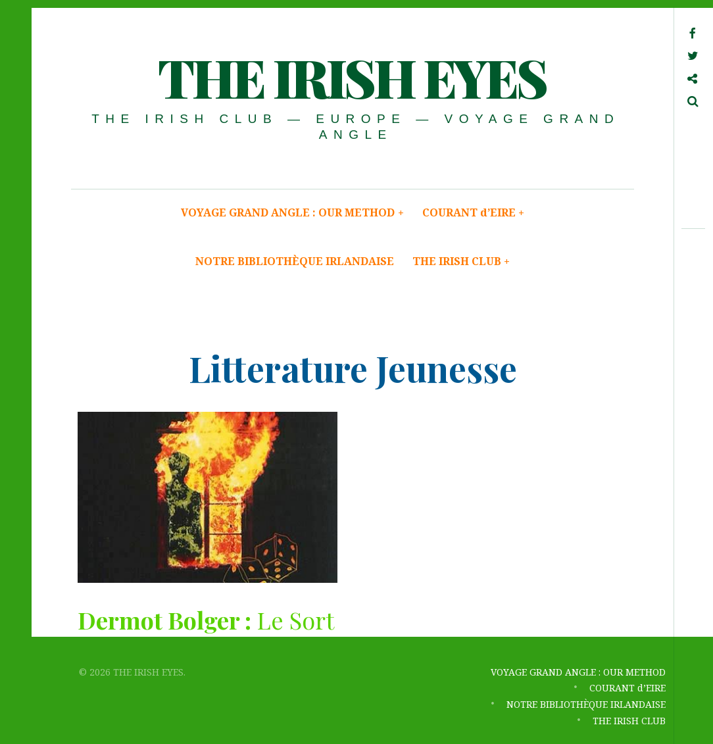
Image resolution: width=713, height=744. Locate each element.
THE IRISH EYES (351, 76)
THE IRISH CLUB (461, 261)
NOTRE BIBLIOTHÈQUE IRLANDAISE (294, 261)
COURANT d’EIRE (473, 212)
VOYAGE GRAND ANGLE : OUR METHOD (292, 212)
